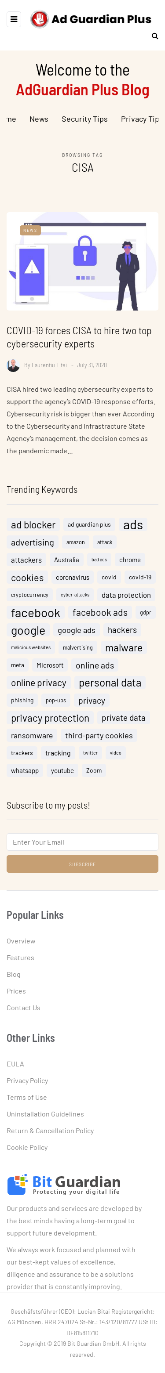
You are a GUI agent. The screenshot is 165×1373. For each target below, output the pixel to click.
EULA (15, 1063)
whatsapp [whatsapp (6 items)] (25, 773)
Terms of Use (27, 1097)
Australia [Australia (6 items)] (66, 563)
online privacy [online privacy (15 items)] (38, 685)
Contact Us (23, 1007)
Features (20, 957)
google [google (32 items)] (28, 633)
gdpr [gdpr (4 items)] (145, 615)
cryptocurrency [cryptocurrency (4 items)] (29, 598)
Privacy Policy (27, 1080)
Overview (21, 940)
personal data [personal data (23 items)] (110, 685)
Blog (14, 974)
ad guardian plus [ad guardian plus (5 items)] (89, 527)
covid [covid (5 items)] (109, 580)
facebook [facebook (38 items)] (35, 615)
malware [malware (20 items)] (124, 650)
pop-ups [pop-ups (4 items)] (56, 703)
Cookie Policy (27, 1147)
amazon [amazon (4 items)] (75, 545)
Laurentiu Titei (49, 365)
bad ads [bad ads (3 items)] (99, 562)
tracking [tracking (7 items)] (58, 756)
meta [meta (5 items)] (17, 668)
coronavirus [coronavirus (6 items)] (72, 580)
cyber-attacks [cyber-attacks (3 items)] (75, 597)
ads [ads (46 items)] (133, 527)
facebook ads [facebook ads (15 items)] (100, 615)
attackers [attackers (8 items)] (26, 562)
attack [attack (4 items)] (104, 545)
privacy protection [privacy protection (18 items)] (50, 721)
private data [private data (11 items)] (124, 720)
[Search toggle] (151, 35)
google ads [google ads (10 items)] (76, 633)
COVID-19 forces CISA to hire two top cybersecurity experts (79, 337)
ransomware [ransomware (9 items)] (32, 738)
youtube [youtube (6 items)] (62, 773)
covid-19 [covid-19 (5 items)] (140, 580)
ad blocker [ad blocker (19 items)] (33, 527)
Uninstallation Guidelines (45, 1113)
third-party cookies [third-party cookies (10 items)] (99, 738)
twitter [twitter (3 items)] (90, 756)
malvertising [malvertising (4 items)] (78, 650)
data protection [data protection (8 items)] (126, 597)
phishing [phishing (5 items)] (22, 703)
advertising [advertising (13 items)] (32, 545)
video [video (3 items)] (115, 756)
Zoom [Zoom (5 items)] (94, 773)
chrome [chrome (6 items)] (130, 563)
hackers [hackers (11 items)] (122, 633)
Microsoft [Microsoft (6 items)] (50, 668)
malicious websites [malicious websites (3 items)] (31, 650)
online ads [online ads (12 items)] (95, 668)
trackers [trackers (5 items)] (22, 755)
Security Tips (85, 118)
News (38, 118)
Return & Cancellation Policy (50, 1130)
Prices (16, 990)
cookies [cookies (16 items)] (27, 580)
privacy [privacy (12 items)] (91, 703)
